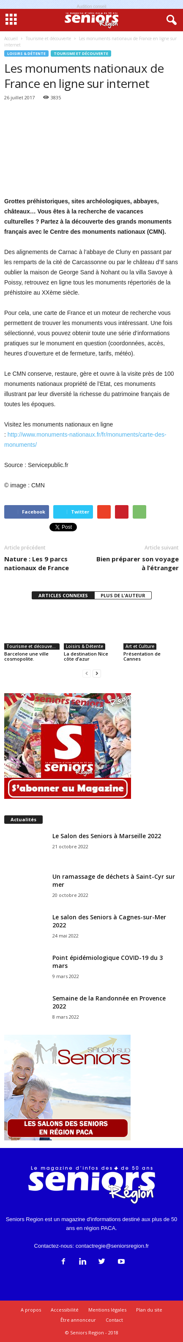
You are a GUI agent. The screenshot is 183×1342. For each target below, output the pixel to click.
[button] (170, 20)
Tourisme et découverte (81, 53)
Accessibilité (65, 1309)
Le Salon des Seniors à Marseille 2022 (106, 836)
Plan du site (149, 1309)
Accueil (11, 38)
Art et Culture (140, 646)
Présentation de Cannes (142, 656)
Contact (114, 1320)
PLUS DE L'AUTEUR (123, 595)
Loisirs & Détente (26, 53)
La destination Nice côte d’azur (86, 656)
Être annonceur (78, 1320)
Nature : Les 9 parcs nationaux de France (36, 563)
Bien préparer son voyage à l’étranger (137, 563)
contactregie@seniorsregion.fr (112, 1246)
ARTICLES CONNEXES (63, 595)
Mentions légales (107, 1309)
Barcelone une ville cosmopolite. (26, 656)
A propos (31, 1309)
